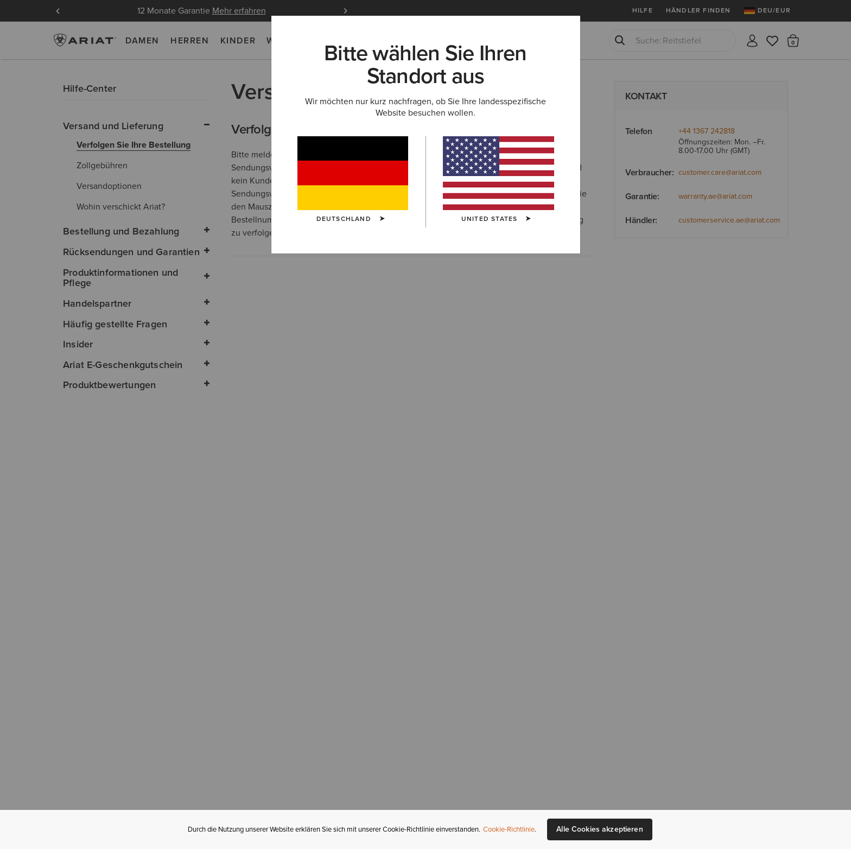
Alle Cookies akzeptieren (599, 829)
